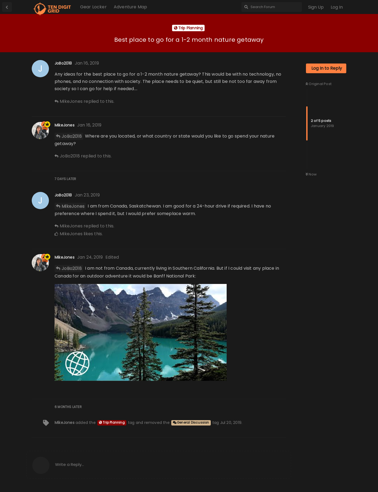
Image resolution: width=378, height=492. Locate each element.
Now (311, 174)
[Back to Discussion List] (7, 7)
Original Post (318, 83)
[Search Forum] (271, 7)
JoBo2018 (72, 136)
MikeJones (73, 206)
